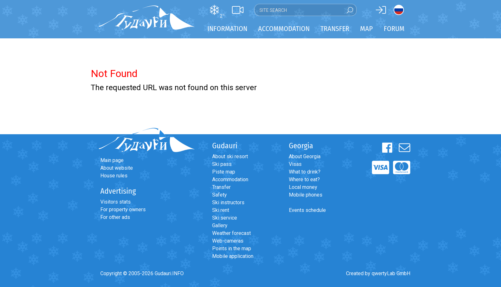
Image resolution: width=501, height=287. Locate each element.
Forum (394, 28)
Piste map (223, 172)
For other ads (115, 217)
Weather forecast (231, 233)
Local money (303, 187)
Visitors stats (115, 202)
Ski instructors (228, 202)
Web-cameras (227, 241)
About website (116, 168)
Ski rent (220, 210)
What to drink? (304, 172)
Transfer (221, 187)
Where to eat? (304, 179)
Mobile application (232, 256)
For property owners (123, 209)
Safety (219, 195)
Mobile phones (305, 195)
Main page (112, 160)
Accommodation (230, 179)
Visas (295, 164)
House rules (113, 176)
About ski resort (230, 156)
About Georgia (304, 156)
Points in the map (231, 248)
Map (366, 28)
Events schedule (307, 210)
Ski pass (222, 164)
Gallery (219, 225)
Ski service (224, 218)
